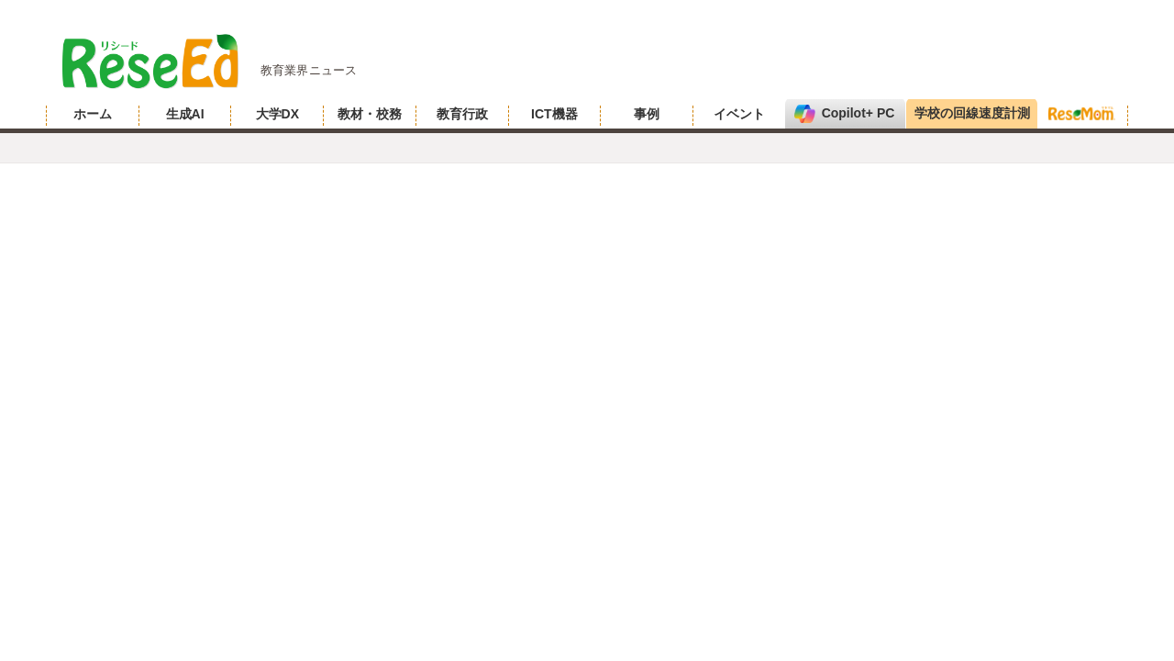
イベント (739, 113)
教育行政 (462, 113)
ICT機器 (554, 113)
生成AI (185, 113)
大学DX (277, 113)
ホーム (92, 113)
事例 (646, 113)
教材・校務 (370, 113)
